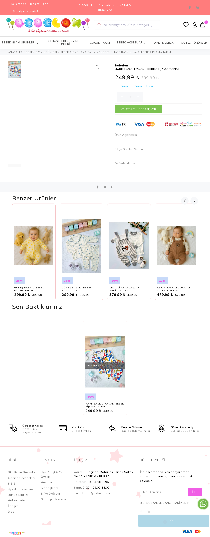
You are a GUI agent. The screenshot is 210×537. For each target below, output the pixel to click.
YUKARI (203, 521)
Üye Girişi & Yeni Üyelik (53, 475)
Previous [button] (185, 201)
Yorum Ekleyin (144, 86)
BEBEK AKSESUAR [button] (131, 42)
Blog (45, 4)
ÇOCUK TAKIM (100, 42)
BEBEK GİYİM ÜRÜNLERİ (41, 51)
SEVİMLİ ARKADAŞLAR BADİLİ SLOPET (124, 289)
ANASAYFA (15, 51)
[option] (14, 71)
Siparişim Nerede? (25, 11)
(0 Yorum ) (124, 86)
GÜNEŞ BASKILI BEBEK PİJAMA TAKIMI (29, 289)
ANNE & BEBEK (163, 42)
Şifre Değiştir (50, 493)
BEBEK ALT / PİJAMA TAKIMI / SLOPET (84, 51)
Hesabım (47, 482)
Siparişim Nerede (53, 499)
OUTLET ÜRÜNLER (194, 42)
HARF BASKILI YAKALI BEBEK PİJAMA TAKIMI (104, 405)
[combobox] (127, 24)
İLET (195, 492)
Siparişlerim (49, 488)
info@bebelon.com (98, 493)
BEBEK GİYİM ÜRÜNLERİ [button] (20, 42)
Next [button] (194, 201)
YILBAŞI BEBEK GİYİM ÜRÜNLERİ (63, 42)
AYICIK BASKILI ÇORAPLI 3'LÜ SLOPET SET (173, 289)
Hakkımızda (18, 4)
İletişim (34, 4)
